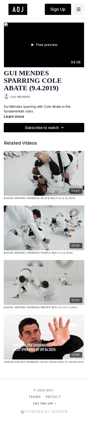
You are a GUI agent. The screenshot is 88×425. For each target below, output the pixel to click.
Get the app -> (45, 403)
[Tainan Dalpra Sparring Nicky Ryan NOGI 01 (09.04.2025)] (44, 362)
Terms (35, 397)
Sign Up (57, 9)
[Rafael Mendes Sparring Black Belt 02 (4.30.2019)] (44, 198)
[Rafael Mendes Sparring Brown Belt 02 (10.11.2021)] (44, 307)
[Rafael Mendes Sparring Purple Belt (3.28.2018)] (44, 252)
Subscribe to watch (45, 127)
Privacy (53, 397)
